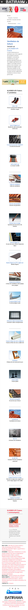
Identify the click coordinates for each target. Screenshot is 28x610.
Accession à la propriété (8, 572)
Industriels (4, 570)
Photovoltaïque (15, 558)
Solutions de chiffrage (18, 575)
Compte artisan (14, 577)
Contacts (11, 583)
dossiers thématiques (7, 574)
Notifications (20, 603)
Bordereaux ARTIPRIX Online (12, 547)
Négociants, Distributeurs (14, 552)
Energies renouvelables (14, 569)
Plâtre (12, 555)
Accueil (8, 15)
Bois (9, 558)
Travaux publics (12, 570)
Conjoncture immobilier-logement (10, 561)
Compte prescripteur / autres (14, 578)
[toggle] (1, 1)
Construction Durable (10, 563)
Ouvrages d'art (18, 572)
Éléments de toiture (12, 23)
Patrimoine (16, 564)
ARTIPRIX (13, 603)
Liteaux (18, 23)
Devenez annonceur (7, 580)
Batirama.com (12, 600)
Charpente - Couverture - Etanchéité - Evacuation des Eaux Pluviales (14, 19)
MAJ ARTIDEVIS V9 (14, 606)
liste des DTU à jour (13, 545)
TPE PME (10, 564)
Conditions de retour (20, 605)
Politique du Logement (12, 567)
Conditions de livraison (8, 605)
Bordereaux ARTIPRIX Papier (9, 548)
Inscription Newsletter (18, 580)
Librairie (10, 575)
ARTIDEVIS (7, 603)
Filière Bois (13, 556)
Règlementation (6, 556)
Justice (17, 555)
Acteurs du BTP (20, 570)
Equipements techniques (15, 559)
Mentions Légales (21, 602)
